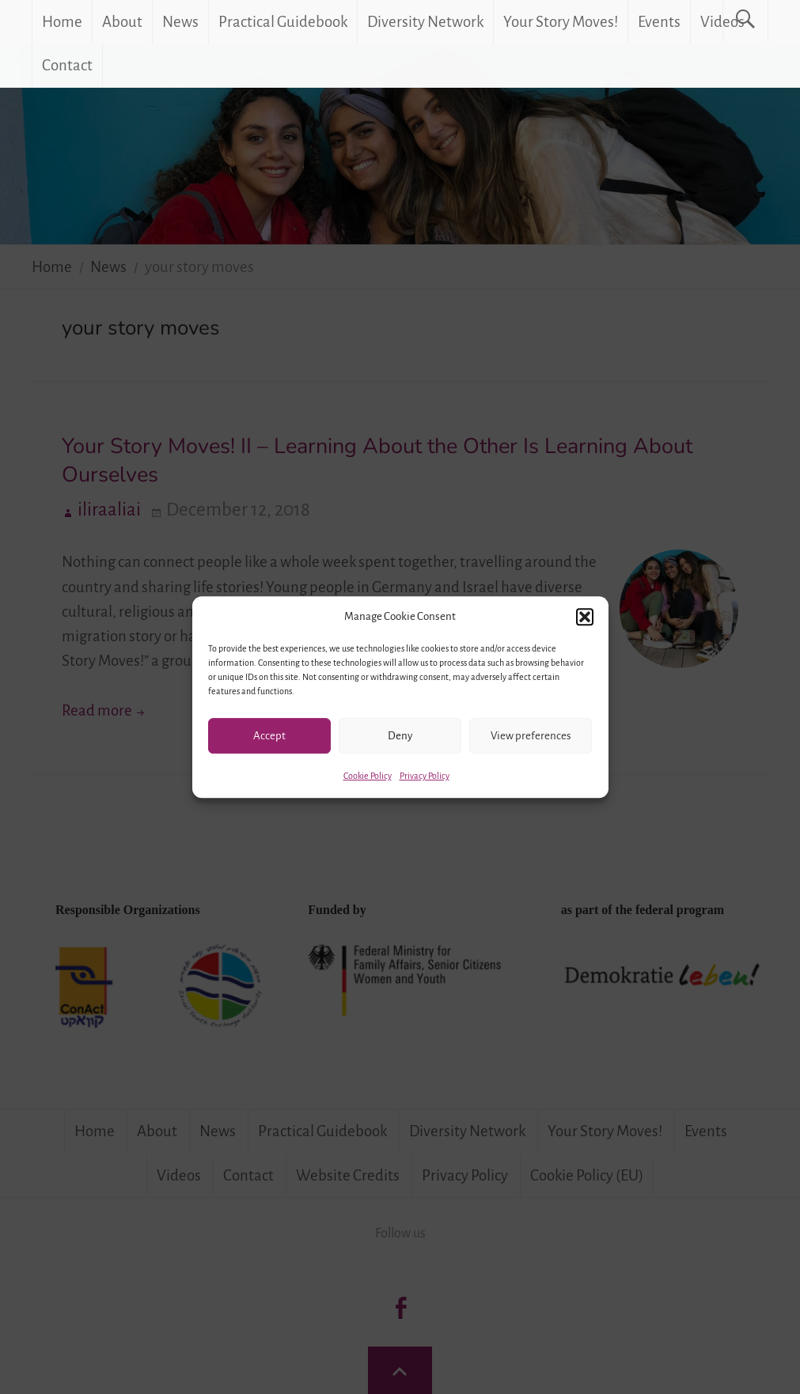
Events (659, 21)
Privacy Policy (424, 775)
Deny (400, 736)
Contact (67, 65)
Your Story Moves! (560, 21)
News (180, 21)
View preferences (531, 736)
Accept (269, 736)
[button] (585, 617)
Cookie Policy (367, 775)
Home (62, 21)
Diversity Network (425, 21)
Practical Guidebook (282, 21)
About (122, 21)
